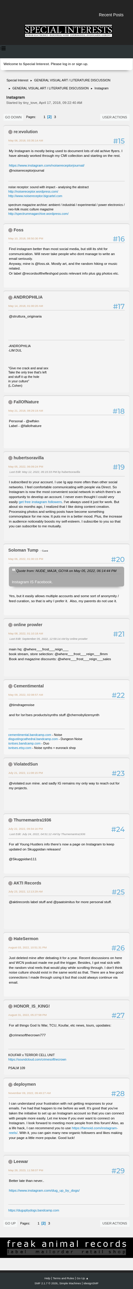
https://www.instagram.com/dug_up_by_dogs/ (44, 1190)
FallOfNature (26, 401)
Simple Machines (70, 1283)
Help (47, 1278)
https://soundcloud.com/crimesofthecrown (37, 1059)
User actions (114, 117)
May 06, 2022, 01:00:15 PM (25, 558)
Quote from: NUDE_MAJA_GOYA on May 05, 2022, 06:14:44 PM (66, 571)
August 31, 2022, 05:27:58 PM (27, 1014)
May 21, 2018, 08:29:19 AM (25, 410)
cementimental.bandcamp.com (29, 735)
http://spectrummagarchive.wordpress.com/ (38, 213)
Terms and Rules (63, 1278)
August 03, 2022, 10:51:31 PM (27, 947)
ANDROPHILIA (28, 297)
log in (67, 64)
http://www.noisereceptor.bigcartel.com (35, 196)
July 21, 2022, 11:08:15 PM (25, 772)
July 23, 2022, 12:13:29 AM (25, 891)
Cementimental (29, 686)
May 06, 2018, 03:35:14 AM (25, 140)
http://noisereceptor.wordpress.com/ (33, 191)
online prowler (28, 624)
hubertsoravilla (29, 457)
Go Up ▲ (83, 1278)
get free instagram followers (40, 502)
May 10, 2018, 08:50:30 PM (25, 238)
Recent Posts (111, 14)
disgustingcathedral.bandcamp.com (33, 739)
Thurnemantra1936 (32, 820)
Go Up (10, 1223)
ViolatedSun (26, 764)
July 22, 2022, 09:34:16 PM (25, 828)
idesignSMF (91, 1283)
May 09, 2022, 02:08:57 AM (25, 694)
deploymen (25, 1084)
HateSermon (26, 938)
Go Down (13, 117)
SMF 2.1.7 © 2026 (46, 1283)
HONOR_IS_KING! (32, 1006)
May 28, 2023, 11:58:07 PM (25, 1170)
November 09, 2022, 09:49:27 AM (29, 1093)
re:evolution (26, 131)
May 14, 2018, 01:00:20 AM (25, 305)
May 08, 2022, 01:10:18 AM (25, 633)
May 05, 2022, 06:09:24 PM (25, 466)
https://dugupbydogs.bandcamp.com (33, 1210)
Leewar (21, 1161)
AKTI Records (27, 883)
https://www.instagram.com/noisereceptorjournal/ (46, 165)
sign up (81, 64)
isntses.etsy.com (19, 748)
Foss (18, 230)
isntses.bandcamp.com (24, 743)
